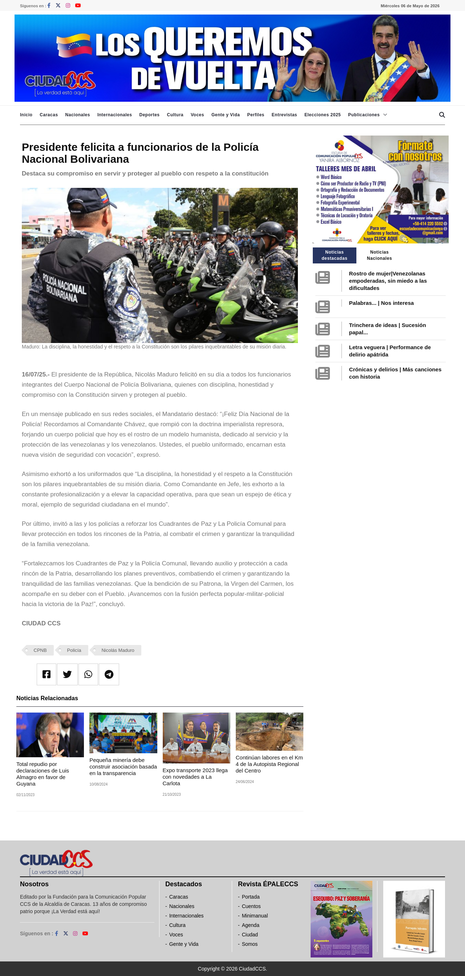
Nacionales (77, 114)
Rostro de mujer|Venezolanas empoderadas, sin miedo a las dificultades (388, 280)
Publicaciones (364, 114)
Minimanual (255, 916)
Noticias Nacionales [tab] (379, 255)
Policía (74, 650)
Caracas (49, 114)
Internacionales (114, 114)
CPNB (40, 650)
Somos (250, 944)
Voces (197, 114)
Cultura (175, 114)
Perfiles (255, 114)
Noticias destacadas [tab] (334, 255)
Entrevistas (284, 114)
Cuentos (251, 906)
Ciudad (250, 934)
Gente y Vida (225, 114)
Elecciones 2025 (322, 114)
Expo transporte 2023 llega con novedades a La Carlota (195, 776)
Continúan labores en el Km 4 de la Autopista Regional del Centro (269, 764)
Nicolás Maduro (117, 650)
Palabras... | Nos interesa (381, 303)
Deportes (149, 114)
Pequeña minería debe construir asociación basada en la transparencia (123, 766)
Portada (251, 897)
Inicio (26, 114)
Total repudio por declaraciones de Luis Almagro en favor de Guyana (42, 774)
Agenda (250, 925)
